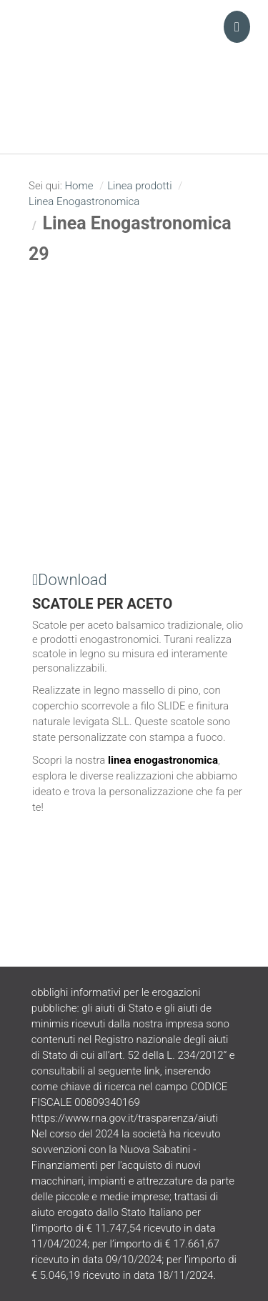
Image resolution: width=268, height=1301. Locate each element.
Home (78, 185)
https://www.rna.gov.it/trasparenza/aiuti (124, 1118)
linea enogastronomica (163, 760)
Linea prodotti (139, 185)
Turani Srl (134, 53)
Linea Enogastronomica (84, 201)
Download (69, 580)
